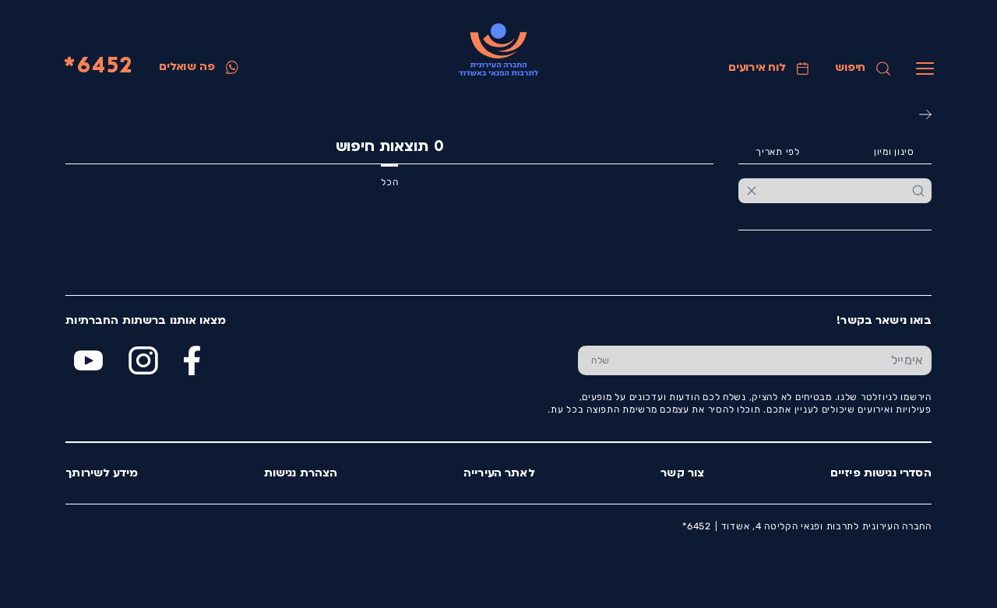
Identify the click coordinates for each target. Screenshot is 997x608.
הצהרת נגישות (301, 474)
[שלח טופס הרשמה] (600, 360)
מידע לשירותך (101, 474)
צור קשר (682, 474)
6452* (98, 67)
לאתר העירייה (499, 474)
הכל (389, 182)
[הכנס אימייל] (777, 360)
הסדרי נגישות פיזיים (881, 474)
